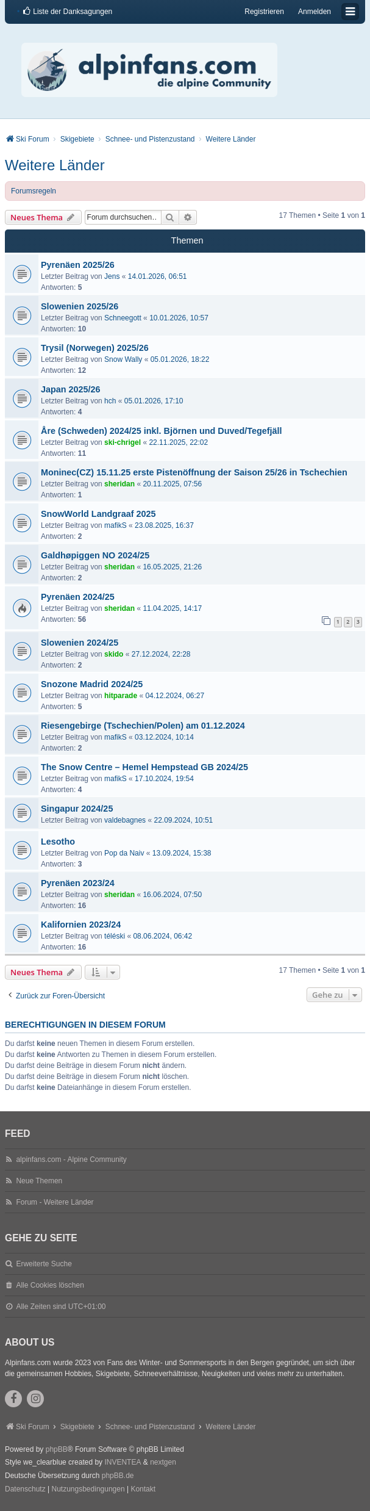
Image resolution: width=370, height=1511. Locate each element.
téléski (114, 936)
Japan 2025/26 (71, 389)
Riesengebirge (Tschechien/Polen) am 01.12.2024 (143, 725)
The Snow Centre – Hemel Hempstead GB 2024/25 (144, 767)
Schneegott (122, 318)
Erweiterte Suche (43, 1264)
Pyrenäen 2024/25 (78, 597)
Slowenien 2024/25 (79, 642)
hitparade (120, 695)
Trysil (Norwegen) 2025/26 (95, 348)
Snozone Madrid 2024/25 (92, 684)
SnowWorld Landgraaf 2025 (98, 514)
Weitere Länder (55, 165)
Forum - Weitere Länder (54, 1202)
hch (110, 401)
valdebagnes (125, 820)
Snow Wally (123, 359)
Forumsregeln (33, 191)
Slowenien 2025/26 (79, 306)
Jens (111, 276)
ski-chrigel (122, 442)
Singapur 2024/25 (77, 808)
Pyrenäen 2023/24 (78, 883)
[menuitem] (67, 11)
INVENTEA (122, 1462)
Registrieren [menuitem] (264, 11)
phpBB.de (118, 1475)
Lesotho (58, 841)
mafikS (115, 525)
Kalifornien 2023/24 (81, 924)
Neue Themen (39, 1181)
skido (113, 654)
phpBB (57, 1449)
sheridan (119, 484)
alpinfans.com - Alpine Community (71, 1159)
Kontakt (142, 1489)
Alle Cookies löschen (50, 1285)
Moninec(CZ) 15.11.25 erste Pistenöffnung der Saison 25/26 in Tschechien (194, 472)
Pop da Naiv (124, 853)
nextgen (163, 1462)
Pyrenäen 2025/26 (78, 265)
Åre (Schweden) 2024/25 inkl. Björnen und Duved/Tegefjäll (161, 431)
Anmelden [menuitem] (314, 11)
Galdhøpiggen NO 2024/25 (95, 555)
